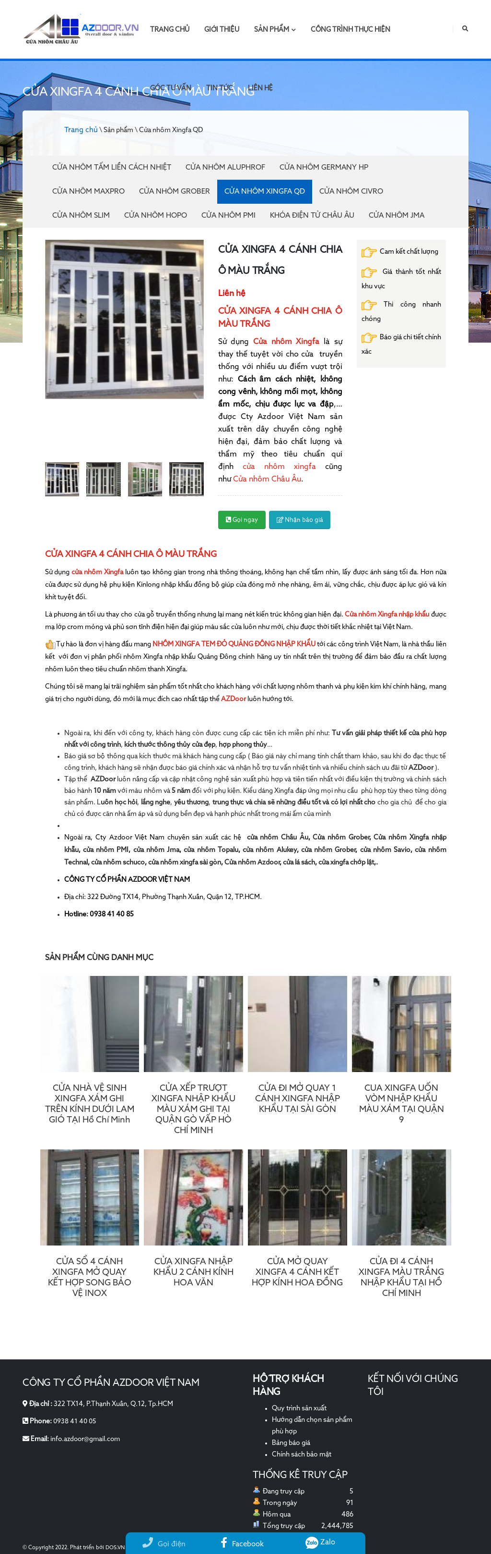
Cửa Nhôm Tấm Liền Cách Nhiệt (111, 167)
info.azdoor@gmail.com (86, 1438)
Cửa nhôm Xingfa (286, 342)
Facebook (242, 1544)
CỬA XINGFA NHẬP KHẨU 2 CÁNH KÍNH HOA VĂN (193, 1272)
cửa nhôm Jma (156, 850)
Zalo (320, 1542)
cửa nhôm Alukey (270, 850)
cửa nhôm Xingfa (97, 572)
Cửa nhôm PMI (228, 215)
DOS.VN (115, 1548)
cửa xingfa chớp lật (346, 862)
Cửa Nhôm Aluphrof (225, 167)
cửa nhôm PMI (106, 850)
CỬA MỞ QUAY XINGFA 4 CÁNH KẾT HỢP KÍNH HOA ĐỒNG (297, 1272)
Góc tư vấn (170, 88)
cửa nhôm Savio (385, 850)
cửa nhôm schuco (118, 862)
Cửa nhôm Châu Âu (267, 479)
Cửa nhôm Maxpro (88, 191)
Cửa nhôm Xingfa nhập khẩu (387, 614)
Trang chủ (169, 29)
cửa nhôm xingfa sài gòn (184, 862)
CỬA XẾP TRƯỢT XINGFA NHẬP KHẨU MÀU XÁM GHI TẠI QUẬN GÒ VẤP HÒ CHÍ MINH (193, 1109)
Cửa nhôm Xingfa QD (264, 191)
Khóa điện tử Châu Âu (312, 215)
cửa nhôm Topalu (211, 850)
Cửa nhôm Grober (174, 191)
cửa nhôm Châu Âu (277, 837)
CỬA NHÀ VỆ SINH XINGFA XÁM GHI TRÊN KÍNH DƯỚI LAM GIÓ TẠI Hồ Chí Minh (89, 1104)
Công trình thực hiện (350, 29)
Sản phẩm (275, 29)
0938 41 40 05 (75, 1421)
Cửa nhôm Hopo (155, 215)
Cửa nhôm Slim (81, 215)
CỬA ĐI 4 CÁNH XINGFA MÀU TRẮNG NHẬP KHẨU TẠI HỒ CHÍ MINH (401, 1278)
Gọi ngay (242, 520)
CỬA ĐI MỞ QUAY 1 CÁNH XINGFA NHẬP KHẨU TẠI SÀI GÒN (297, 1099)
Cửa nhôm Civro (351, 191)
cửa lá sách (299, 862)
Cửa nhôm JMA (396, 215)
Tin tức (219, 88)
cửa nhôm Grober (328, 850)
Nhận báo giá (300, 520)
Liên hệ (260, 88)
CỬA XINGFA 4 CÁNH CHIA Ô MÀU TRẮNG (131, 554)
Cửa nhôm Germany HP (324, 167)
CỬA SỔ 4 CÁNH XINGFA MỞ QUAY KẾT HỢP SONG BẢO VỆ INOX (89, 1278)
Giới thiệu (221, 29)
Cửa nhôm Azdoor (252, 862)
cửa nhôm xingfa (275, 467)
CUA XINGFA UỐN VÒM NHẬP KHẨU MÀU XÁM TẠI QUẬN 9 (401, 1104)
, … (198, 744)
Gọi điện (164, 1544)
